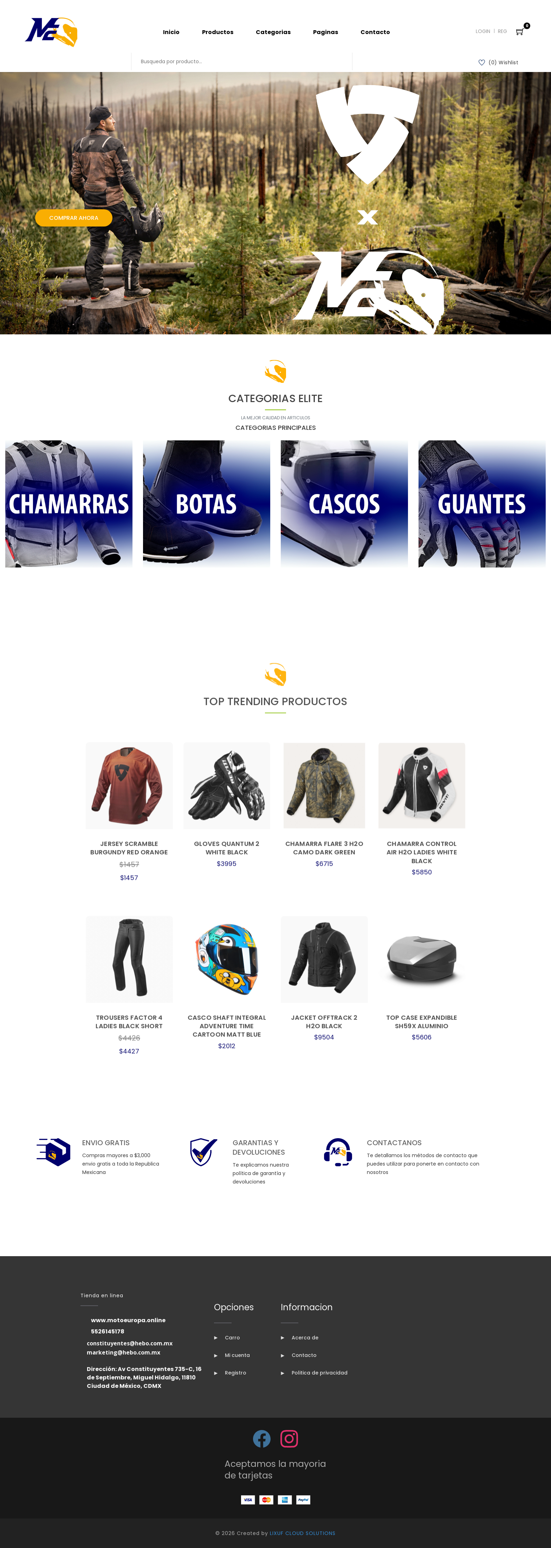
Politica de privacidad (314, 1372)
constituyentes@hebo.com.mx (130, 1343)
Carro (227, 1337)
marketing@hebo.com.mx (123, 1352)
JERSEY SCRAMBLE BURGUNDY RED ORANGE (129, 1282)
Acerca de (299, 1337)
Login (483, 31)
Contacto (375, 32)
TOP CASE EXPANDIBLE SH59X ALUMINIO (422, 1456)
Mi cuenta (232, 1355)
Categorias (273, 32)
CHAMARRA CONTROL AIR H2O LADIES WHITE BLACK (422, 1287)
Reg (502, 31)
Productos (217, 32)
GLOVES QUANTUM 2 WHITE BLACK (226, 1282)
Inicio (171, 32)
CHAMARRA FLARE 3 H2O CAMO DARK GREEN (324, 1282)
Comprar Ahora (73, 218)
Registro (230, 1372)
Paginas (325, 32)
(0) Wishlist (499, 62)
